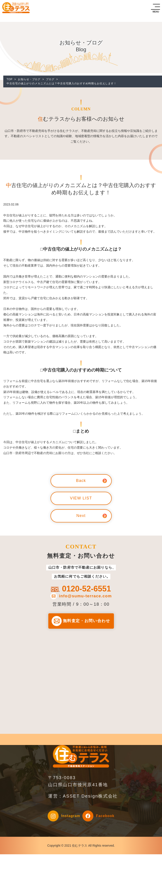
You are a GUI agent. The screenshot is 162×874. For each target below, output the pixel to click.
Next (80, 516)
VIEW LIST (81, 498)
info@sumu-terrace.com (85, 596)
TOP (9, 79)
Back (81, 481)
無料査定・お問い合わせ (86, 621)
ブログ (50, 79)
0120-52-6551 (86, 588)
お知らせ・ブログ (29, 79)
